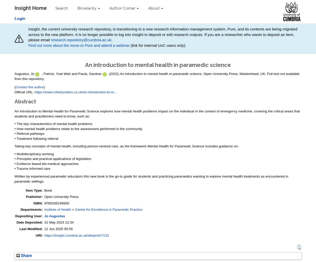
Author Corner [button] (124, 8)
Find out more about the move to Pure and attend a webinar (79, 45)
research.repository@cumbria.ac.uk (81, 40)
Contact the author (30, 87)
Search (61, 8)
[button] (299, 247)
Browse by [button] (89, 8)
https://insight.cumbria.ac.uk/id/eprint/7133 (76, 235)
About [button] (155, 8)
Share (24, 255)
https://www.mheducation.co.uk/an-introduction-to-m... (76, 92)
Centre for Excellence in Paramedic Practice (108, 209)
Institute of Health (57, 209)
